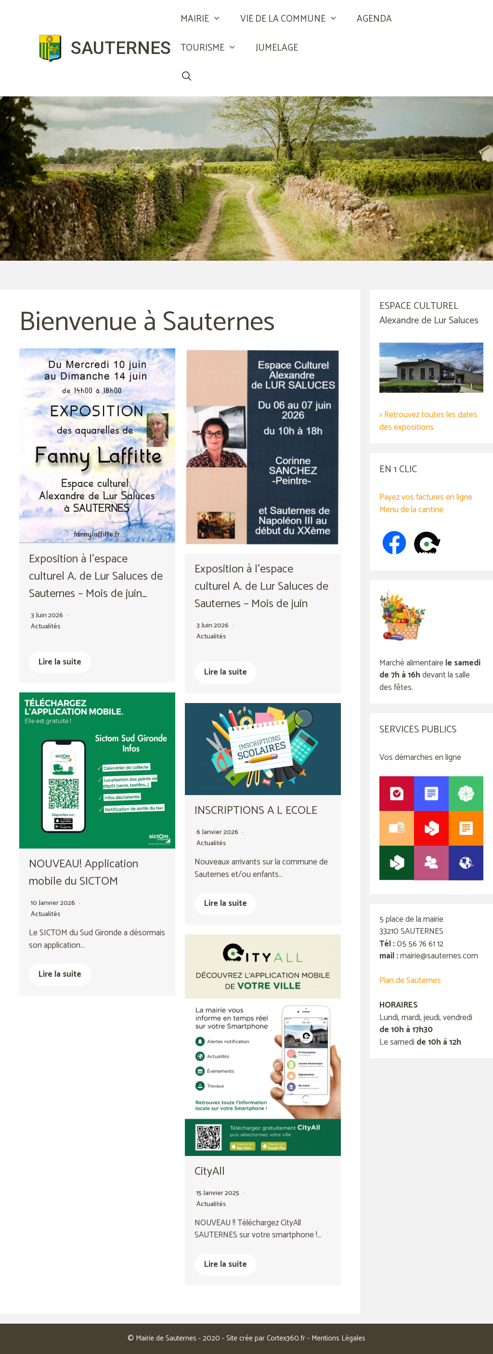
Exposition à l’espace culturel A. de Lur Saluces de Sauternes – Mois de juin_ (97, 576)
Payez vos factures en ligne (425, 497)
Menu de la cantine (411, 510)
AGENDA (374, 19)
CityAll (210, 1171)
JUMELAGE (277, 47)
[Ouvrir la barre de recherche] (186, 77)
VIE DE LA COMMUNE (293, 19)
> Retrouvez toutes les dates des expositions (428, 421)
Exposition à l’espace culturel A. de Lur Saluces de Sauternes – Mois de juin (263, 586)
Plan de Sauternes (410, 980)
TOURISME (213, 48)
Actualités (45, 626)
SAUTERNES (121, 48)
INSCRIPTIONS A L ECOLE (257, 810)
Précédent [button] (12, 179)
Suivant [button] (481, 179)
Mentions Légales (338, 1338)
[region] (246, 188)
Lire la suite (60, 662)
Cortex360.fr (286, 1338)
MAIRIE (206, 19)
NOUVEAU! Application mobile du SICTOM (84, 873)
